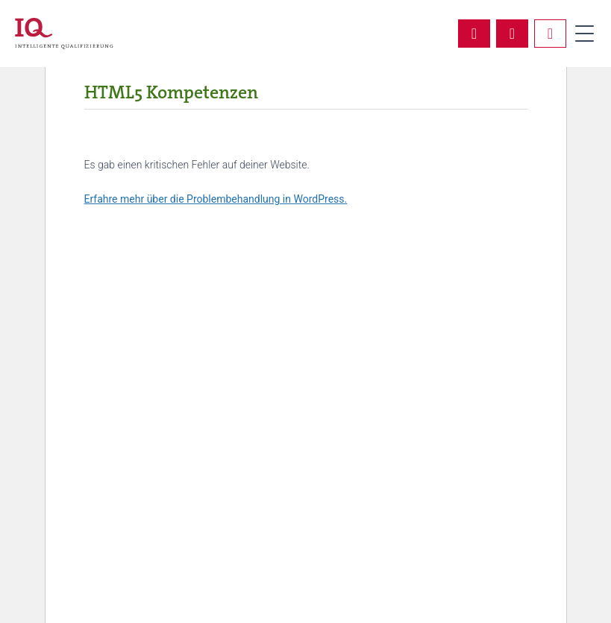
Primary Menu (584, 33)
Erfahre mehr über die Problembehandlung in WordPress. (216, 199)
